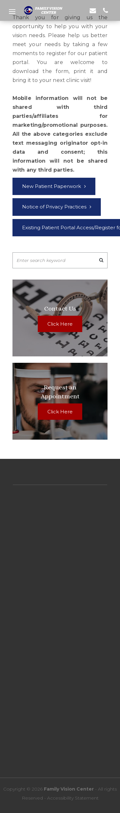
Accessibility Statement (72, 798)
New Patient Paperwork (51, 186)
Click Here (60, 324)
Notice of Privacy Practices (54, 207)
